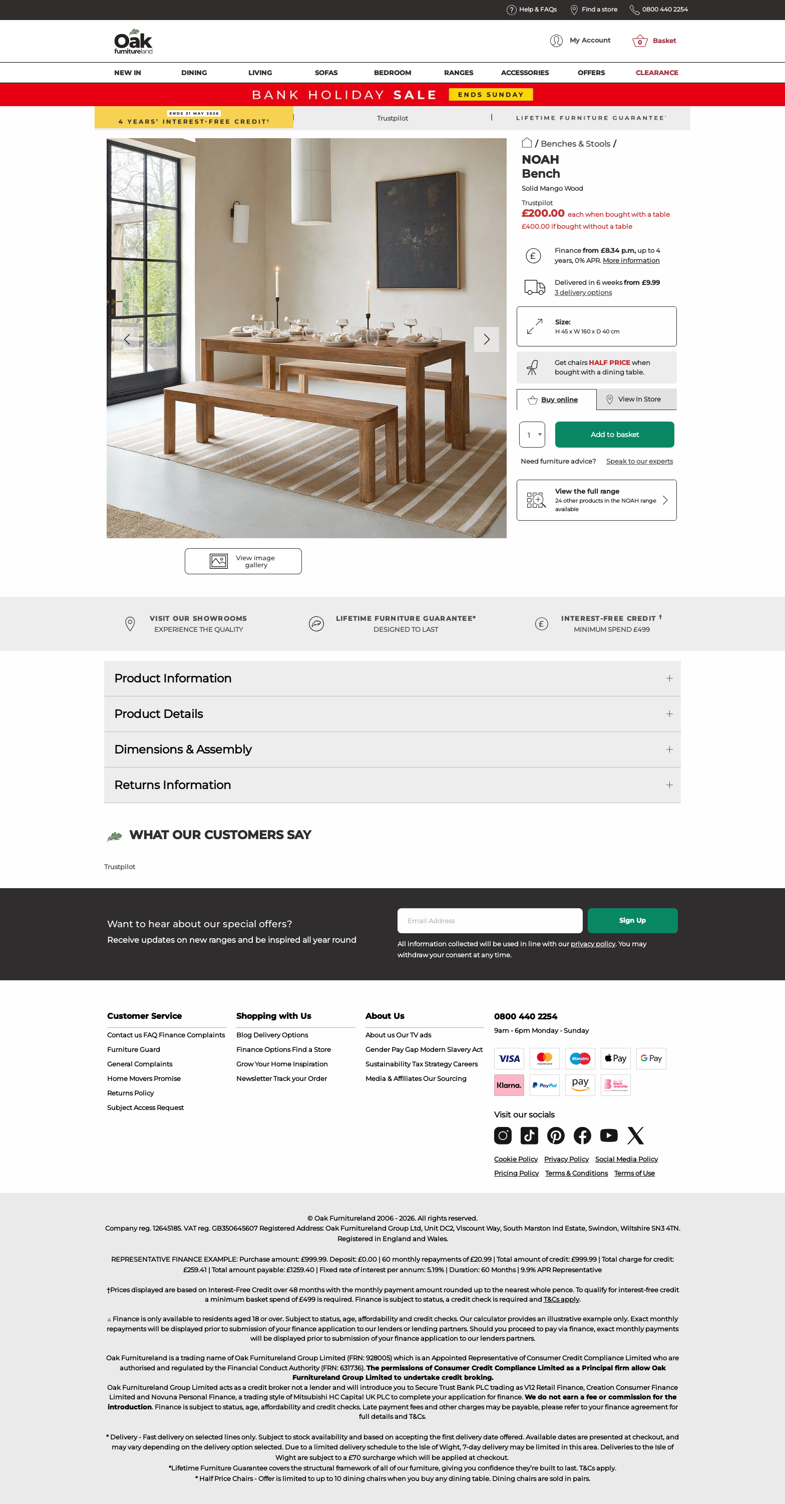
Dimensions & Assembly (182, 749)
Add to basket (615, 434)
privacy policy (593, 944)
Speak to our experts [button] (639, 461)
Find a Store (311, 1049)
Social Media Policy (626, 1159)
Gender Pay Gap (392, 1049)
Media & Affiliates (393, 1078)
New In (127, 73)
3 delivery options (583, 292)
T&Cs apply (561, 1299)
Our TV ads (413, 1035)
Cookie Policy (516, 1159)
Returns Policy (130, 1093)
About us (380, 1035)
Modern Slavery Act (451, 1049)
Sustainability (388, 1064)
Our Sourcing (445, 1078)
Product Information (173, 678)
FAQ (150, 1035)
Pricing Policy (516, 1173)
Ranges (458, 73)
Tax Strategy (432, 1064)
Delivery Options (280, 1035)
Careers (465, 1064)
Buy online (553, 400)
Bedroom (392, 73)
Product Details (158, 714)
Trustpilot (392, 118)
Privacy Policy (566, 1159)
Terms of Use (634, 1173)
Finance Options (263, 1049)
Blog (244, 1035)
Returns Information (172, 785)
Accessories (525, 73)
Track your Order (300, 1078)
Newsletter (254, 1078)
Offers (591, 73)
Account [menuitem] (580, 41)
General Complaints (139, 1064)
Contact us (124, 1035)
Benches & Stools (575, 144)
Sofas (326, 73)
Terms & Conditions (576, 1173)
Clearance (657, 73)
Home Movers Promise (144, 1078)
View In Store (633, 400)
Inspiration (310, 1064)
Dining (194, 73)
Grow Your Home (263, 1064)
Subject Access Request (145, 1107)
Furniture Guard (133, 1049)
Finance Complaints (192, 1035)
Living (260, 73)
